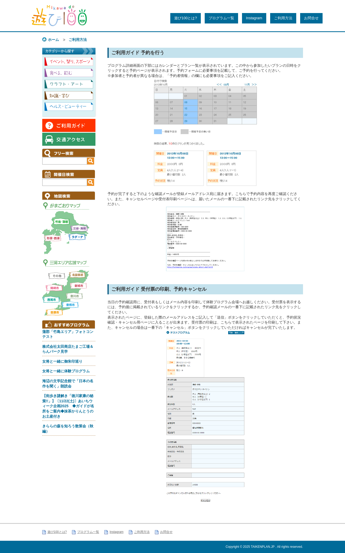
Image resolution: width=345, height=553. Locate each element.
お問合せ (311, 18)
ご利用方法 (283, 18)
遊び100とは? (185, 18)
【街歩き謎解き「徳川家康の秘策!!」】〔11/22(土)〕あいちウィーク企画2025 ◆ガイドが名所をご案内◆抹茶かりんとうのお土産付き (68, 406)
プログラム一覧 (221, 18)
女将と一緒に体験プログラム (66, 371)
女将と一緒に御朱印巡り (62, 361)
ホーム (53, 40)
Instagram (254, 18)
